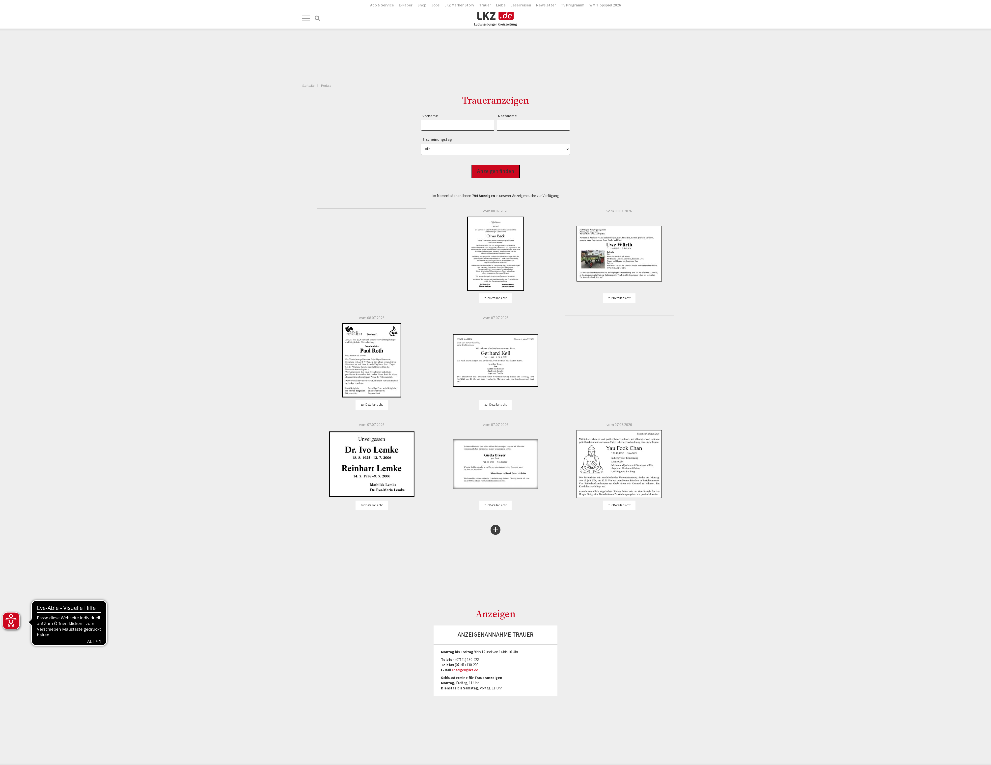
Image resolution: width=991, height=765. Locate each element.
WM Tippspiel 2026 (605, 5)
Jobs (435, 5)
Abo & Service (382, 5)
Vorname (430, 116)
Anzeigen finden (495, 171)
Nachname (507, 116)
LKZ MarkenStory (459, 5)
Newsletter (546, 5)
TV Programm (572, 5)
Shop (421, 5)
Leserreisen (521, 5)
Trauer (485, 5)
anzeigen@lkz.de (465, 670)
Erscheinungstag (437, 139)
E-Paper (406, 5)
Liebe (501, 5)
